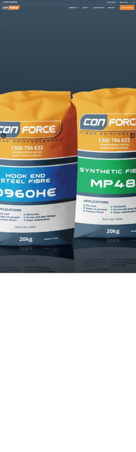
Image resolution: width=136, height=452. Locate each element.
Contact (111, 9)
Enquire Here (127, 9)
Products (74, 9)
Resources (124, 2)
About (86, 9)
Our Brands (111, 2)
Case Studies (99, 9)
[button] (3, 220)
